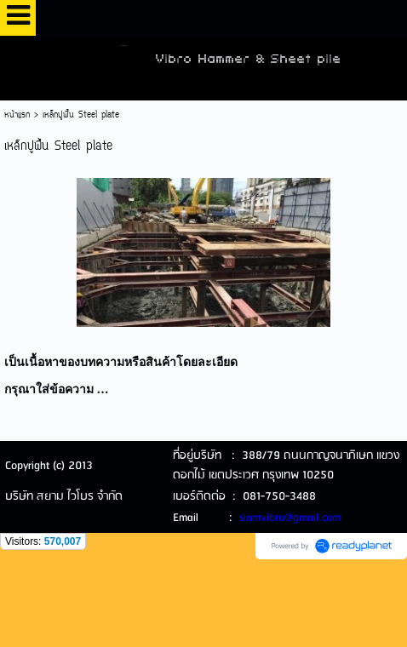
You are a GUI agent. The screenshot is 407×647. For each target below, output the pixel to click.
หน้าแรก (17, 115)
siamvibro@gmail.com (290, 518)
